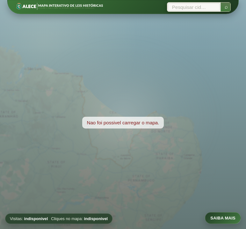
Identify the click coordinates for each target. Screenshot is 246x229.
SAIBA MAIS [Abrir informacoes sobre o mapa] (222, 218)
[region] (123, 122)
